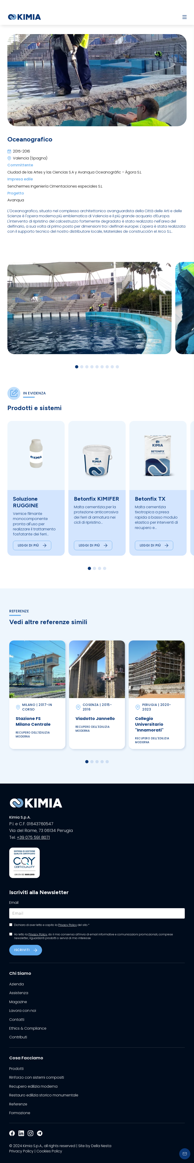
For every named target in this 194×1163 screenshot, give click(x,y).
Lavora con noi (22, 1010)
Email (13, 902)
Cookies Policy (49, 1151)
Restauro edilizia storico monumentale (43, 1095)
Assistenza (18, 993)
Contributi (18, 1037)
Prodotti (16, 1068)
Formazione (19, 1113)
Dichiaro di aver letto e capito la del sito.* (51, 925)
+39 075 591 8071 (33, 837)
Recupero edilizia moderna (33, 1086)
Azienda (16, 984)
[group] (36, 488)
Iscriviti (25, 950)
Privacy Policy (67, 925)
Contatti (16, 1019)
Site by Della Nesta (94, 1145)
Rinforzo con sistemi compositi (36, 1077)
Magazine (18, 1001)
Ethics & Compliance (27, 1028)
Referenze (18, 1104)
